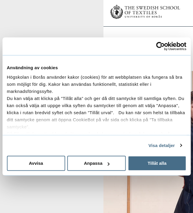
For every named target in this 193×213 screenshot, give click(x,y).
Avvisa (36, 163)
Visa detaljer (161, 145)
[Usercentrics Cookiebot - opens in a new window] (160, 46)
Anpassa (97, 163)
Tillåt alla (156, 163)
